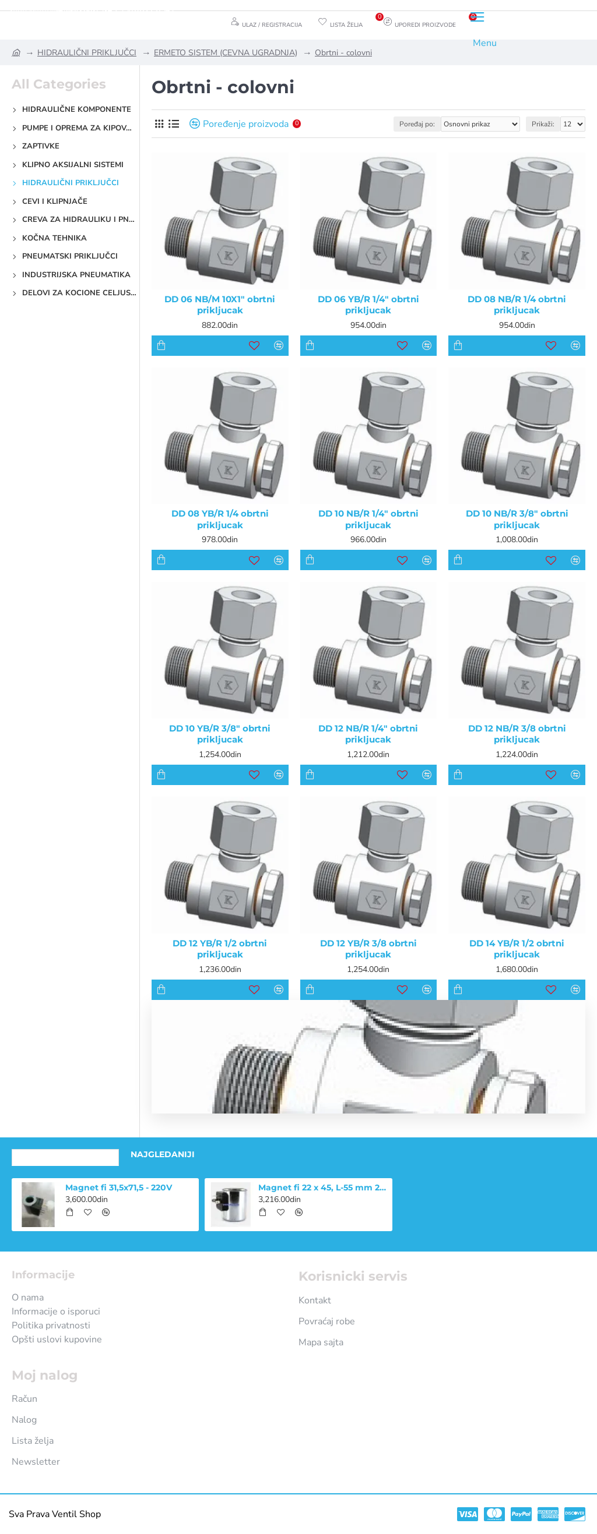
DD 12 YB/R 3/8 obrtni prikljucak (368, 949)
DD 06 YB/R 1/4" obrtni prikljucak (368, 305)
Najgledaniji (163, 1154)
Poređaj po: (417, 124)
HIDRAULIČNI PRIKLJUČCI (86, 52)
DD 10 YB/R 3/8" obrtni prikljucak (220, 734)
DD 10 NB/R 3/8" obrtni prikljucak (517, 519)
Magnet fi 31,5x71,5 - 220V (118, 1187)
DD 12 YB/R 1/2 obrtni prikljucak (220, 949)
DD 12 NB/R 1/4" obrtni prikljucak (368, 734)
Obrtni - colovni (343, 52)
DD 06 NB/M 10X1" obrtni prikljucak (219, 305)
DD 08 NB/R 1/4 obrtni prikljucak (517, 305)
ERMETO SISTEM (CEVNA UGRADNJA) (225, 52)
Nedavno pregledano (65, 1154)
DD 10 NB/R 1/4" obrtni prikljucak (368, 519)
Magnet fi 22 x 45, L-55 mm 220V (323, 1187)
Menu (485, 43)
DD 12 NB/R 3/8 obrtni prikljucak (517, 734)
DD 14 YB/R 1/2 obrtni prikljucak (516, 949)
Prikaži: (543, 124)
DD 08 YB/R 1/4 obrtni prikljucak (220, 519)
